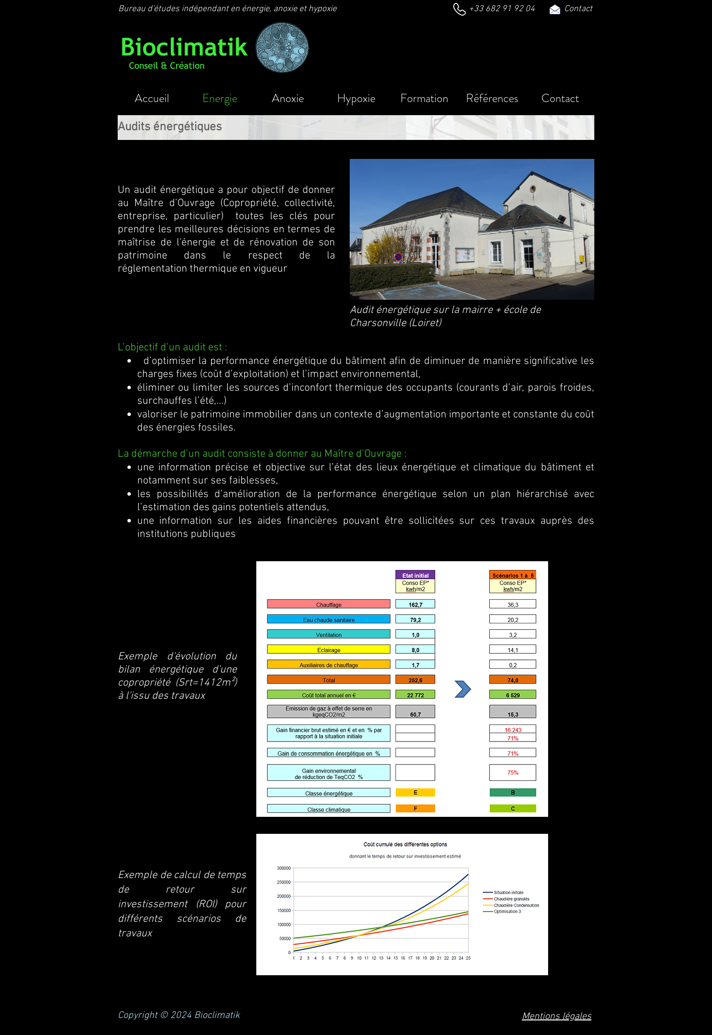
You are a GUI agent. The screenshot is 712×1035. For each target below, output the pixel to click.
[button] (492, 97)
